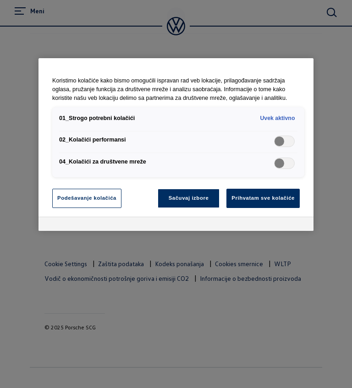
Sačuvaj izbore (189, 198)
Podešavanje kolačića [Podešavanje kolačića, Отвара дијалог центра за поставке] (86, 198)
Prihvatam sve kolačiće (263, 198)
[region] (176, 144)
